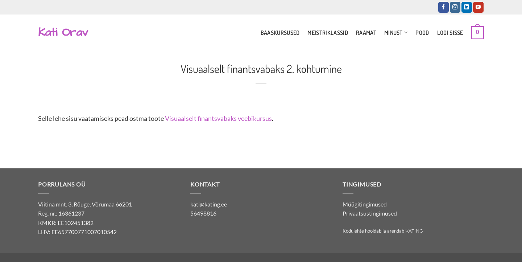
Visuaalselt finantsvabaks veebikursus (218, 118)
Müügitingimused (365, 204)
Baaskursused (280, 32)
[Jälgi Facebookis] (443, 7)
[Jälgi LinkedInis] (466, 7)
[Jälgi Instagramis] (455, 7)
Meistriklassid (327, 32)
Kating (414, 231)
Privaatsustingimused (370, 213)
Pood (422, 32)
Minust (395, 32)
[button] (477, 33)
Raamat (366, 32)
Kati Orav (63, 32)
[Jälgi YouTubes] (478, 7)
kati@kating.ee (208, 204)
